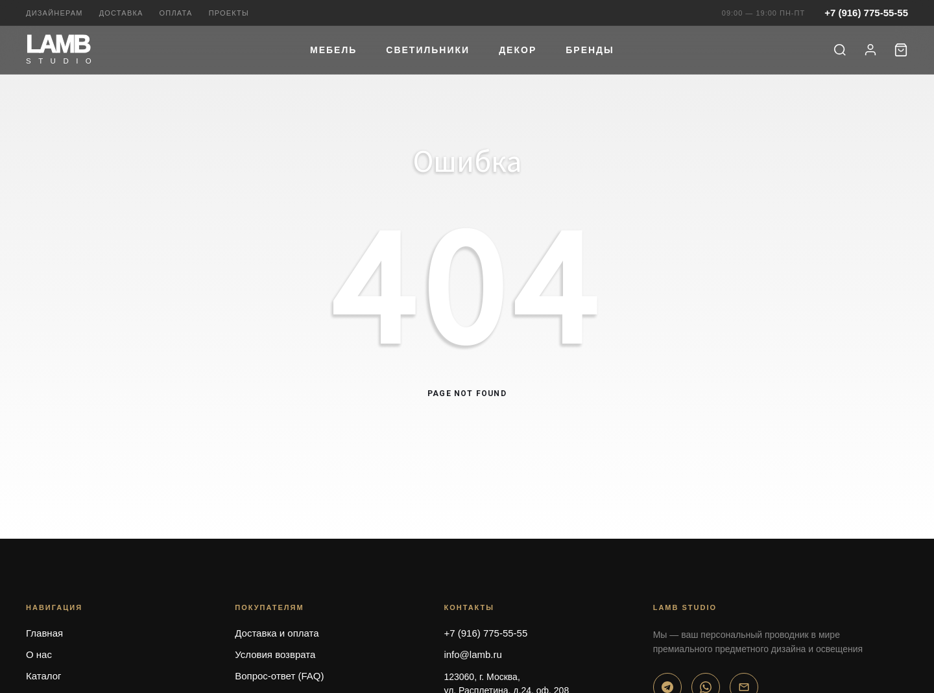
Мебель (333, 50)
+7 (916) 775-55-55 (866, 12)
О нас (39, 654)
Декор (517, 50)
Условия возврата (275, 654)
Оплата (176, 13)
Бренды (590, 50)
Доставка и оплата (276, 633)
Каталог (44, 675)
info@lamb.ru (472, 654)
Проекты (229, 13)
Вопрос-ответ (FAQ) (279, 675)
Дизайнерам (54, 13)
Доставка (121, 13)
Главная (44, 633)
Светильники (428, 50)
